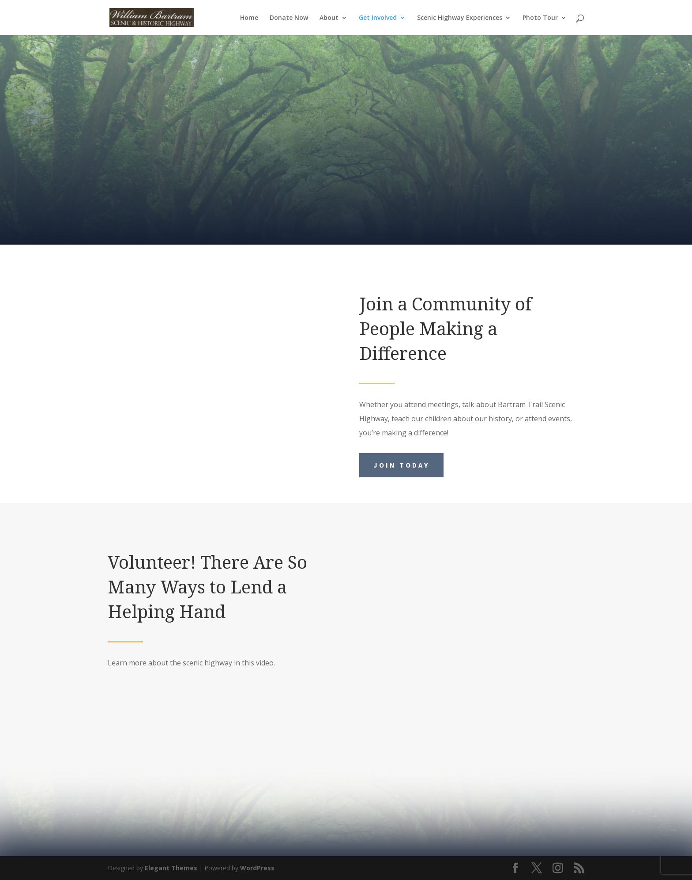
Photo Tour (540, 18)
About (329, 18)
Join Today (401, 465)
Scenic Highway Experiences (459, 18)
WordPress (257, 868)
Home (249, 18)
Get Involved (378, 18)
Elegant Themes (171, 868)
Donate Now (289, 18)
